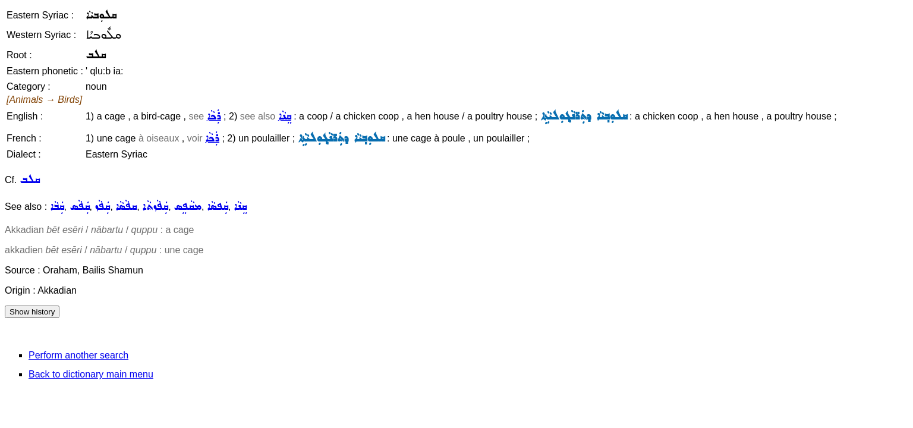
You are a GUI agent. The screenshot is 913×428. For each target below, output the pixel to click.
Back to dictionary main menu (91, 374)
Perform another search (78, 355)
